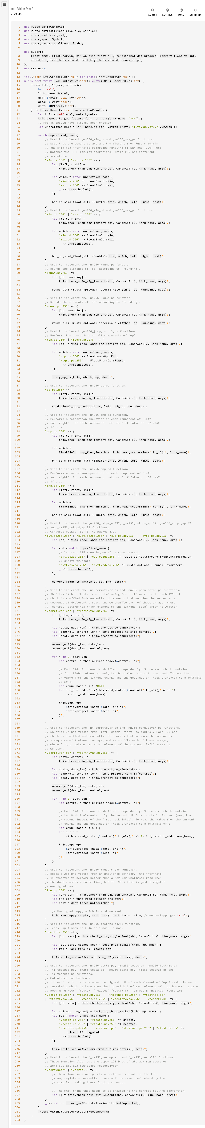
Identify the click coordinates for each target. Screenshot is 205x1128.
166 (17, 715)
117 (17, 510)
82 (18, 364)
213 (17, 911)
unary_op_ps (131, 60)
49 (18, 227)
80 (18, 356)
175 (17, 752)
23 (18, 118)
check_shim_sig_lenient (87, 168)
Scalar (88, 957)
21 (18, 110)
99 (18, 435)
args (161, 168)
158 (17, 681)
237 (17, 1011)
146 (17, 631)
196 (17, 840)
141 (17, 611)
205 (17, 878)
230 (17, 982)
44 (18, 206)
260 (17, 1107)
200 (17, 857)
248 (17, 1057)
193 (17, 827)
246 (17, 1049)
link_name (117, 118)
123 (17, 535)
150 (17, 648)
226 (17, 965)
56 (18, 256)
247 (17, 1053)
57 (18, 260)
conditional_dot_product (136, 56)
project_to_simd (114, 627)
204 (17, 873)
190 (17, 815)
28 (18, 139)
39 (18, 185)
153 (17, 661)
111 (17, 485)
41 (18, 193)
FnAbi (53, 97)
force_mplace (90, 903)
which (122, 202)
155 (17, 669)
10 (18, 64)
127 (17, 552)
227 (17, 969)
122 (17, 531)
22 (18, 114)
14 (18, 81)
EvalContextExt (55, 76)
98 (18, 431)
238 (17, 1015)
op (135, 289)
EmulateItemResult (87, 110)
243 (17, 1036)
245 (17, 1044)
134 (17, 581)
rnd (108, 581)
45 (18, 210)
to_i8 (157, 452)
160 (17, 690)
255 (17, 1086)
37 (18, 177)
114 (17, 498)
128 (17, 556)
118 (17, 515)
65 (18, 293)
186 (17, 798)
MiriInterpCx (109, 76)
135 (17, 585)
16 (18, 89)
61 (18, 277)
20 (18, 106)
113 (17, 494)
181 (17, 777)
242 (17, 1032)
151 (17, 652)
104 (17, 456)
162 (17, 698)
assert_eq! (60, 644)
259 (17, 1103)
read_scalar (131, 452)
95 (18, 419)
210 (17, 898)
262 (17, 1115)
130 (17, 565)
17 (18, 93)
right (145, 202)
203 (17, 869)
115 (17, 502)
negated (129, 1024)
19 (18, 101)
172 (17, 740)
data (131, 627)
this (41, 118)
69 (18, 310)
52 (18, 239)
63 (18, 285)
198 (17, 848)
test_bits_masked (64, 60)
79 (18, 352)
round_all (39, 60)
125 (17, 544)
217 (17, 928)
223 (17, 953)
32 (18, 156)
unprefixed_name (62, 135)
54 (18, 247)
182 (17, 782)
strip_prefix (119, 126)
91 (18, 402)
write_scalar (71, 957)
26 (18, 131)
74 (18, 331)
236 (17, 1007)
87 (18, 385)
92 (18, 406)
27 (18, 135)
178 (17, 765)
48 (18, 222)
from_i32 (104, 957)
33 (18, 160)
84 (18, 373)
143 (17, 619)
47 (18, 218)
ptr (103, 915)
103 (17, 452)
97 (18, 427)
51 (18, 235)
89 (18, 394)
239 (17, 1019)
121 (17, 527)
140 (17, 606)
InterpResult (50, 110)
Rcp (113, 356)
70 (18, 314)
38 (18, 181)
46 (18, 214)
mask (152, 944)
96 (18, 423)
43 (18, 202)
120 (17, 523)
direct (128, 1019)
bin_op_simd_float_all (94, 56)
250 (17, 1065)
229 (17, 978)
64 (18, 289)
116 (17, 506)
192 (17, 823)
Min (110, 181)
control (145, 631)
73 (18, 327)
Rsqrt (119, 360)
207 (17, 886)
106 (17, 464)
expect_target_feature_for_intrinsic (77, 118)
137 (17, 594)
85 (18, 377)
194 (17, 832)
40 (18, 189)
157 (17, 677)
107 (17, 469)
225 (17, 961)
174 (17, 748)
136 (17, 590)
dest (156, 202)
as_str (99, 126)
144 (17, 623)
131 (17, 569)
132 (17, 573)
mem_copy (68, 915)
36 (18, 172)
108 (17, 473)
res (115, 957)
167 (17, 719)
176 (17, 757)
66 (18, 298)
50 (18, 231)
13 (18, 76)
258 (17, 1099)
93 (18, 410)
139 (17, 602)
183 (17, 786)
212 (17, 907)
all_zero (78, 948)
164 (17, 706)
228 (17, 974)
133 (17, 577)
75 (18, 335)
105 (17, 460)
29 (18, 143)
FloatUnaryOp (62, 56)
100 (17, 439)
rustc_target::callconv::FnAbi (56, 43)
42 (18, 197)
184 (17, 790)
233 (17, 994)
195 (17, 836)
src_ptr (114, 898)
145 (17, 627)
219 (17, 936)
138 (17, 598)
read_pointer (95, 898)
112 (17, 490)
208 (17, 890)
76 (18, 339)
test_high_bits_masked (100, 60)
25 (18, 126)
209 (17, 894)
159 (17, 686)
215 (17, 919)
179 (17, 769)
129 (17, 560)
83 (18, 368)
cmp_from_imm (90, 452)
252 (17, 1074)
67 (18, 302)
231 (17, 986)
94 (18, 414)
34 (18, 164)
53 (18, 243)
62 (18, 281)
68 (18, 306)
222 (17, 948)
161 (17, 694)
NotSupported (126, 1103)
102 (17, 448)
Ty (71, 97)
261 (17, 1111)
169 (17, 727)
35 (18, 168)
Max (110, 185)
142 (17, 615)
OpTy (55, 101)
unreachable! (78, 189)
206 (17, 882)
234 (17, 999)
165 (17, 711)
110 (17, 481)
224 (17, 957)
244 (17, 1040)
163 (17, 702)
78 (18, 348)
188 (17, 807)
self (60, 114)
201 (17, 861)
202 (17, 865)
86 (18, 381)
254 (17, 1082)
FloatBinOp (40, 56)
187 (17, 802)
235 (17, 1003)
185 (17, 794)
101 (17, 444)
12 (18, 72)
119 (17, 519)
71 (18, 318)
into (123, 957)
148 (17, 640)
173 (17, 744)
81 (18, 360)
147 (17, 636)
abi (110, 168)
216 (17, 923)
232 (17, 990)
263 (17, 1120)
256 (17, 1090)
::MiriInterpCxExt (111, 81)
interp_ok (74, 1103)
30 (18, 147)
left (133, 202)
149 (17, 644)
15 (18, 85)
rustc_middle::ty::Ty (48, 35)
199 (17, 853)
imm (129, 406)
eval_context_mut (80, 114)
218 (17, 932)
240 (17, 1024)
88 (18, 389)
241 (17, 1028)
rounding (148, 289)
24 (18, 122)
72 (18, 323)
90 (18, 398)
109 (17, 477)
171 (17, 736)
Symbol (62, 93)
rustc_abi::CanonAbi (47, 26)
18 (18, 97)
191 (17, 819)
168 (17, 723)
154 (17, 665)
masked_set (102, 948)
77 (18, 343)
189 (17, 811)
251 (17, 1069)
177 (17, 761)
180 (17, 773)
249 (17, 1061)
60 (18, 273)
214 (17, 915)
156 (17, 673)
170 (17, 732)
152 (17, 656)
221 (17, 944)
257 (17, 1095)
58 (18, 264)
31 (18, 152)
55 (18, 252)
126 (17, 548)
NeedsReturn (98, 1111)
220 (17, 940)
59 (18, 268)
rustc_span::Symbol (46, 39)
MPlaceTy (57, 106)
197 (17, 844)
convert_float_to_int (177, 56)
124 (17, 540)
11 (18, 68)
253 (17, 1078)
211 (17, 903)
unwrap (167, 126)
